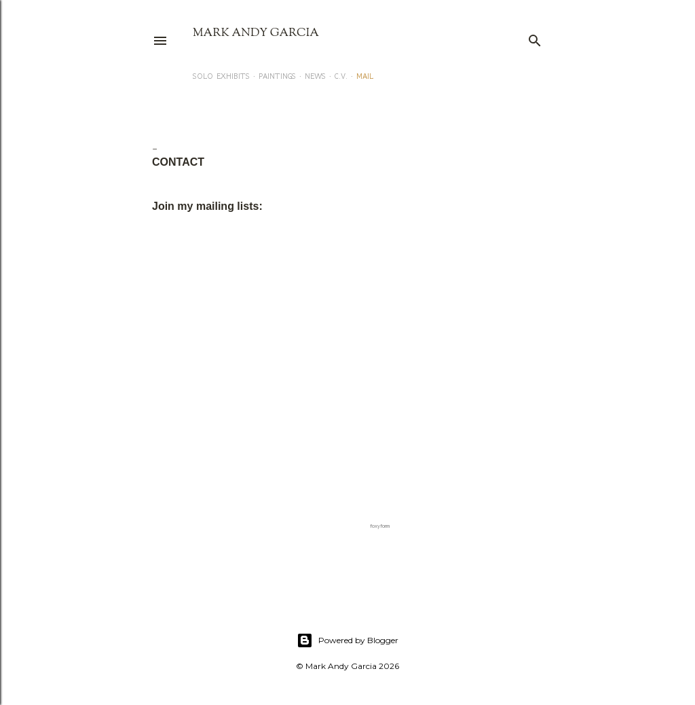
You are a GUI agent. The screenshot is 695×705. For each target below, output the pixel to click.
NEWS (315, 76)
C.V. (341, 76)
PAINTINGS (277, 76)
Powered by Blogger (347, 640)
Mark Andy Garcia (256, 33)
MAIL (364, 76)
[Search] (535, 37)
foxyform (380, 525)
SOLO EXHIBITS (221, 76)
